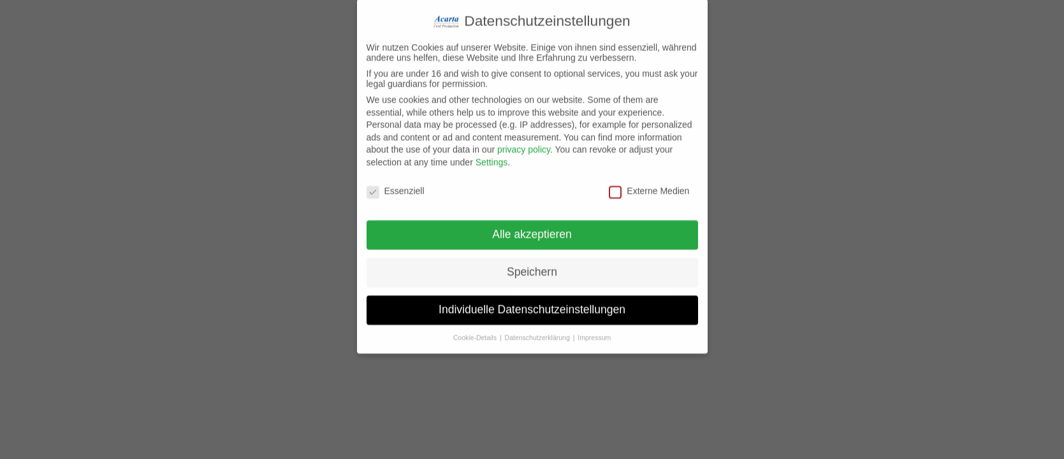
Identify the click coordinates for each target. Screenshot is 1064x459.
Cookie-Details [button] (476, 330)
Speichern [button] (532, 264)
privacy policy (523, 142)
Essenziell (396, 183)
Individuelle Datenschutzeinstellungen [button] (532, 302)
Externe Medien (649, 183)
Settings (492, 154)
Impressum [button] (594, 330)
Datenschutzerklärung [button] (538, 330)
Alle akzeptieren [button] (532, 227)
